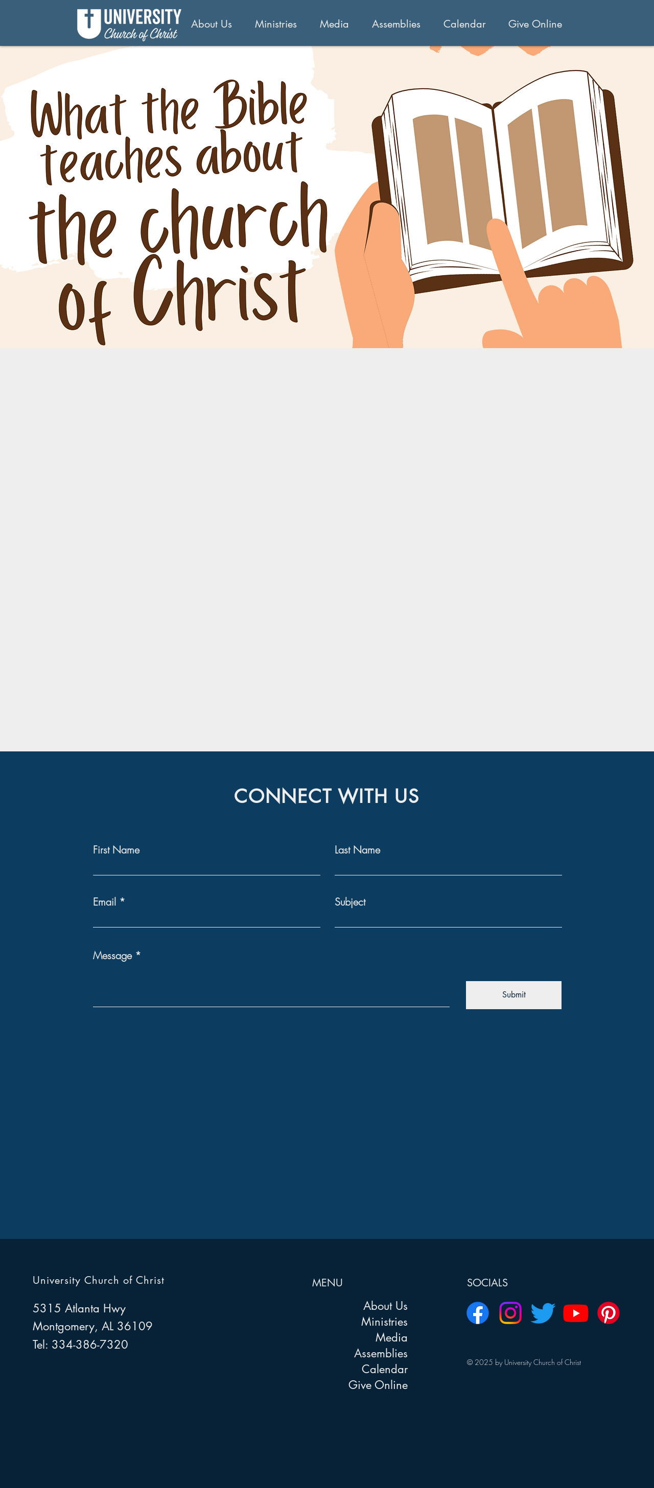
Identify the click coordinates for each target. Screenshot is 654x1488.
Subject (350, 902)
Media (392, 1337)
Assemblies (381, 1353)
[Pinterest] (608, 1313)
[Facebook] (478, 1313)
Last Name (357, 850)
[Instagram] (510, 1313)
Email (104, 902)
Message (112, 955)
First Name (116, 850)
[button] (215, 24)
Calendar (385, 1369)
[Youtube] (576, 1313)
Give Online (378, 1385)
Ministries (384, 1321)
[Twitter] (543, 1313)
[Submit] (514, 995)
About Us (385, 1306)
